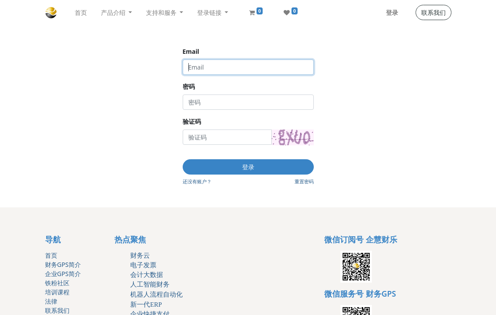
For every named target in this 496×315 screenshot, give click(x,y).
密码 (189, 86)
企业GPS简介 (63, 274)
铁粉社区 (57, 283)
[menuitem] (81, 12)
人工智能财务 (150, 284)
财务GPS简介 (63, 264)
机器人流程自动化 (156, 294)
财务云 (140, 255)
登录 (392, 12)
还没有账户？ (197, 181)
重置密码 (304, 181)
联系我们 (433, 12)
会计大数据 (146, 274)
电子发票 (143, 265)
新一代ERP (146, 304)
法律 (51, 301)
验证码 (192, 121)
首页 (51, 255)
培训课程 (57, 292)
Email (191, 51)
